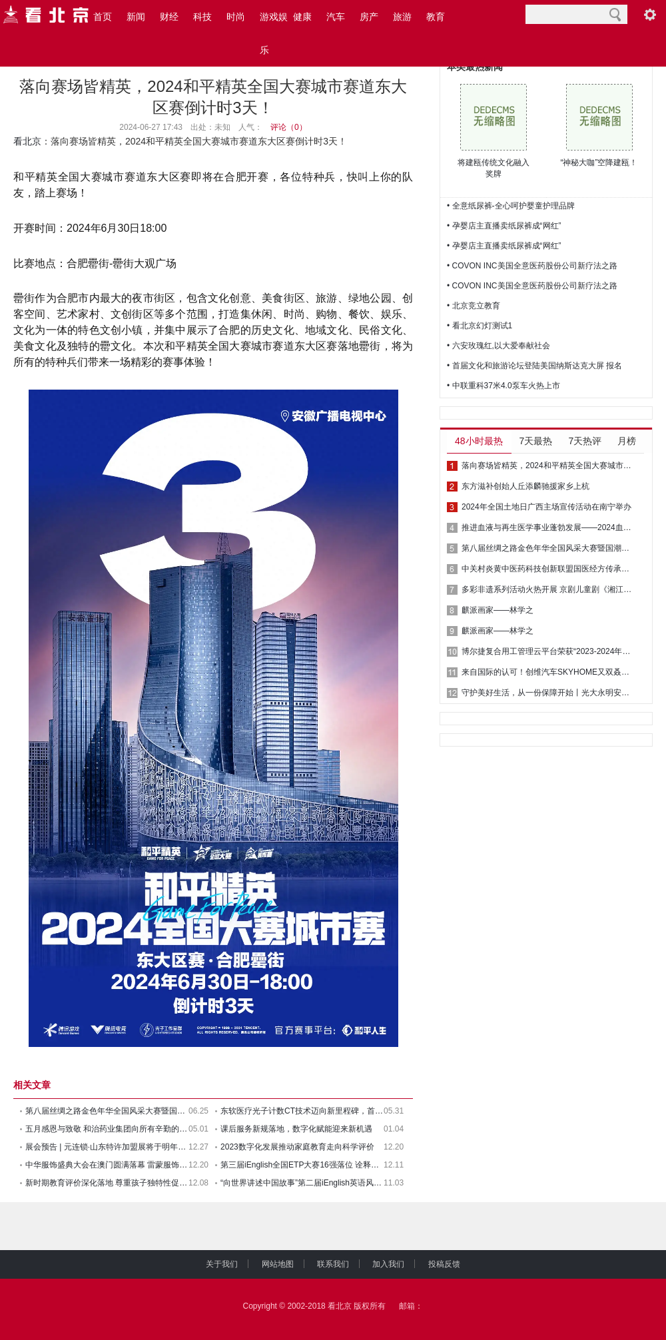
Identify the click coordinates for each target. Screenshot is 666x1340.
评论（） (288, 127)
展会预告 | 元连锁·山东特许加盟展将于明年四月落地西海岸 (106, 1147)
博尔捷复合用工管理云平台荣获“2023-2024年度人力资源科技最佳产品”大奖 (547, 651)
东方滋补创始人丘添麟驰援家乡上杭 (525, 486)
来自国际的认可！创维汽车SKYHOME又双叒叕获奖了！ (547, 672)
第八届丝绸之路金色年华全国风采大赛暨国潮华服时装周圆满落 (106, 1111)
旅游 (402, 16)
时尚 (235, 16)
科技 (202, 16)
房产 (369, 16)
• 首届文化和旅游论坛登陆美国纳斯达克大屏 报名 (534, 365)
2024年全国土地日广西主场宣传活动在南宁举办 (546, 506)
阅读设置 (650, 14)
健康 (302, 16)
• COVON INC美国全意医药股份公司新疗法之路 (532, 265)
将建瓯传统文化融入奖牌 (493, 168)
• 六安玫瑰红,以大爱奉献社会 (498, 345)
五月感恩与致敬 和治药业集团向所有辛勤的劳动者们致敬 (106, 1129)
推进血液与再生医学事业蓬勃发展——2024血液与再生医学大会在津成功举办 (547, 527)
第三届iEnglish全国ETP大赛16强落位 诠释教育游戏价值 (302, 1165)
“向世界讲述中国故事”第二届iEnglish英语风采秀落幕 (302, 1182)
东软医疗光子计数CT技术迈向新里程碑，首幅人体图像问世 (302, 1111)
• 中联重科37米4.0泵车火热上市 (503, 385)
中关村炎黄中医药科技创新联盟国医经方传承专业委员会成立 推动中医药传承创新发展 (547, 568)
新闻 (136, 16)
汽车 (335, 16)
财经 (169, 16)
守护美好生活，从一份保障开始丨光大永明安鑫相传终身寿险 (547, 692)
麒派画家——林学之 (497, 610)
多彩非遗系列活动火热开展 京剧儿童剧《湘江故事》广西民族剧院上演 (547, 589)
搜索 (615, 14)
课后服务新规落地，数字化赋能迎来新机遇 (296, 1129)
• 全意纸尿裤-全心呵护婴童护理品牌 (511, 205)
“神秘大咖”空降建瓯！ (599, 162)
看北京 (27, 141)
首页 (102, 16)
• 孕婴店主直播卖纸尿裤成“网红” (504, 225)
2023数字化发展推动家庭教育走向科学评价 (297, 1147)
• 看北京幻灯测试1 (479, 325)
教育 (435, 16)
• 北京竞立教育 (473, 305)
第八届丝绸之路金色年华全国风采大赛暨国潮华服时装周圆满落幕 (547, 548)
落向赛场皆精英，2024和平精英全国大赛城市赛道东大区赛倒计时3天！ (547, 465)
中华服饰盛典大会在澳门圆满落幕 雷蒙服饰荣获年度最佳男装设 (106, 1165)
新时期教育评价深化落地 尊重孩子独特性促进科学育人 (106, 1182)
